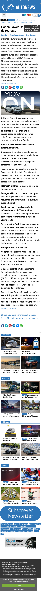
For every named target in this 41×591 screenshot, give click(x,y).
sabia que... (17, 22)
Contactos (4, 562)
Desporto (5, 378)
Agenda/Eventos (7, 524)
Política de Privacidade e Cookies (18, 562)
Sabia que (6, 422)
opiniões (30, 22)
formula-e (4, 22)
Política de (18, 589)
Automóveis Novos (21, 524)
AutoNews (6, 335)
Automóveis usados (19, 526)
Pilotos (36, 529)
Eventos (5, 466)
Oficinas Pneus (15, 529)
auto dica (24, 22)
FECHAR (18, 585)
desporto (32, 20)
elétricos (18, 20)
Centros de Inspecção (25, 531)
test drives (25, 20)
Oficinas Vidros (27, 529)
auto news (12, 20)
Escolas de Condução (8, 531)
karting (10, 22)
